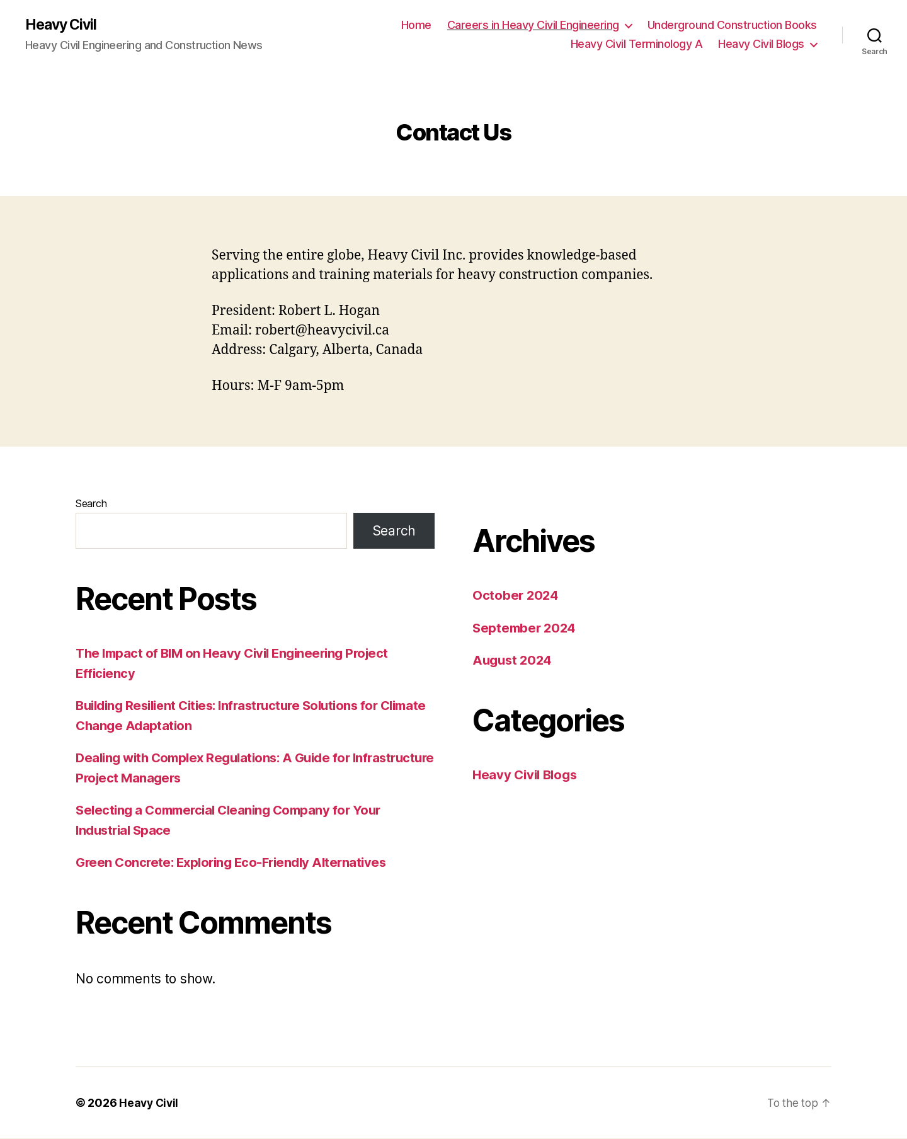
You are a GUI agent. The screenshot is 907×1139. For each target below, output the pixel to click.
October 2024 (516, 596)
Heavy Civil (63, 25)
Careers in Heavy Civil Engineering (533, 25)
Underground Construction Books (732, 25)
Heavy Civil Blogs (761, 44)
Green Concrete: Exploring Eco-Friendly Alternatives (237, 863)
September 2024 (525, 628)
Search (91, 504)
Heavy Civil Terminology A (637, 44)
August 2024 (514, 660)
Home (416, 25)
